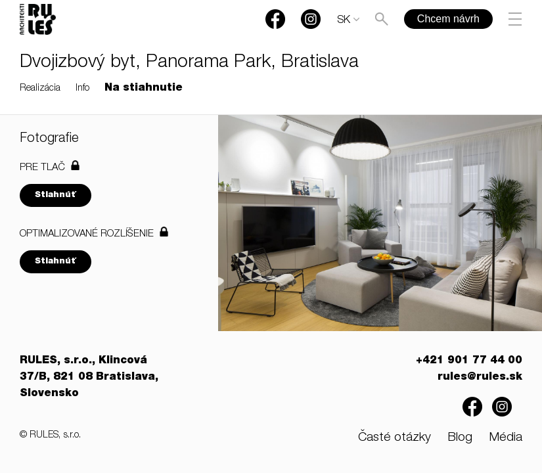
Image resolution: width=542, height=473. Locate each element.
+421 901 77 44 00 (469, 361)
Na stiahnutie (143, 88)
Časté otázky (394, 438)
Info (82, 88)
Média (505, 438)
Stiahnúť (55, 195)
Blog (459, 438)
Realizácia (40, 88)
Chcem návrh (448, 18)
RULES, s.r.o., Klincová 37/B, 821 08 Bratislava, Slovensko (89, 377)
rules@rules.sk (480, 377)
